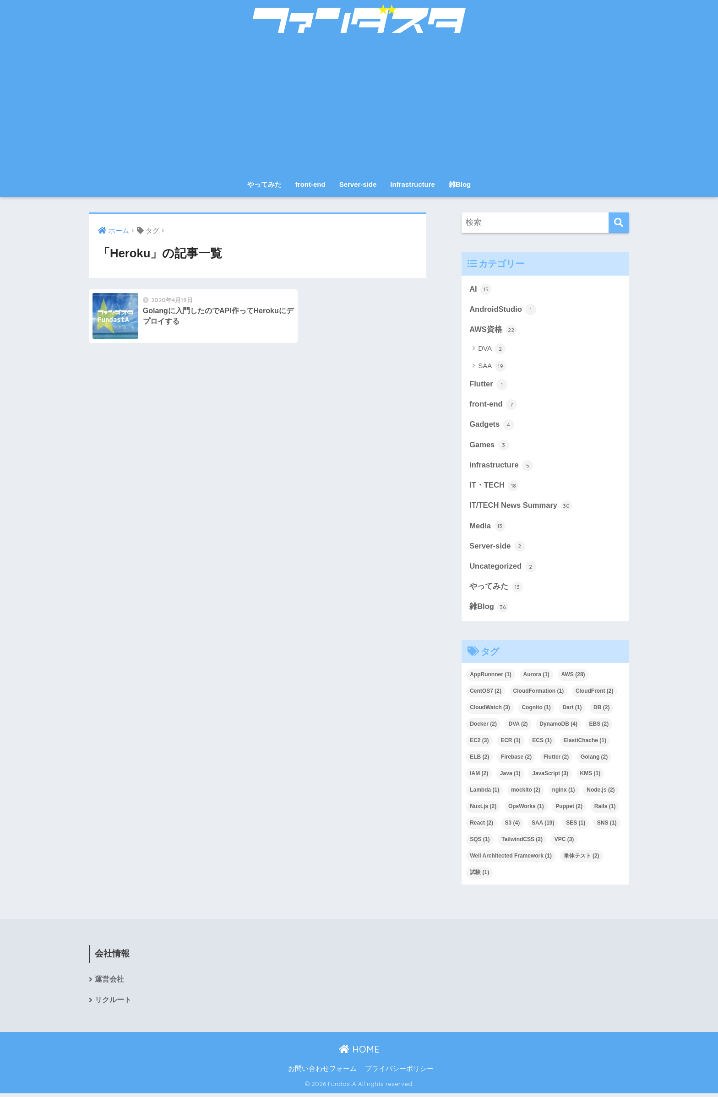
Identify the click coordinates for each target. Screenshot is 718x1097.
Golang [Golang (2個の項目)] (594, 760)
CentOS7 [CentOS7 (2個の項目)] (485, 694)
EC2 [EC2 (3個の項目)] (479, 744)
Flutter (488, 385)
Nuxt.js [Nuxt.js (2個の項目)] (483, 809)
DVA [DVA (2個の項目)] (518, 727)
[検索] (619, 222)
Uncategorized (503, 569)
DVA (492, 349)
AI (480, 289)
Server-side (358, 184)
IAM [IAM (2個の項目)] (479, 776)
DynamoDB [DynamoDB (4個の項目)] (558, 727)
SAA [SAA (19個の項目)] (543, 826)
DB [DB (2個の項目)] (601, 711)
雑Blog (460, 184)
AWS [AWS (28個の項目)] (573, 678)
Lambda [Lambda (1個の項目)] (484, 793)
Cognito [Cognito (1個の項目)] (536, 711)
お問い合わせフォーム (322, 1072)
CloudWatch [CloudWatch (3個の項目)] (490, 711)
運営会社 (109, 983)
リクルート (113, 1003)
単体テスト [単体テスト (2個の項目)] (581, 859)
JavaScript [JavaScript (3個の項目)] (550, 776)
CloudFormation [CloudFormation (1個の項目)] (538, 694)
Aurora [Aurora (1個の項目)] (536, 678)
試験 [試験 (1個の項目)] (479, 875)
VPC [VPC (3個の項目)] (564, 842)
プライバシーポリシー (399, 1072)
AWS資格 (493, 330)
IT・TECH (494, 487)
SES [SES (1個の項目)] (575, 826)
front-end (310, 184)
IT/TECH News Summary (521, 507)
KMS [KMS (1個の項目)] (590, 776)
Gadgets (492, 425)
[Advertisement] (359, 106)
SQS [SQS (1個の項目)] (480, 842)
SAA (492, 366)
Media (487, 528)
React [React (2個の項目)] (481, 826)
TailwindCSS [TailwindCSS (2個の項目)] (522, 842)
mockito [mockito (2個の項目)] (525, 793)
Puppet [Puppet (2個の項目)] (568, 809)
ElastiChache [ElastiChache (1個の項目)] (585, 744)
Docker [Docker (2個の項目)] (483, 727)
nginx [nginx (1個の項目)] (563, 793)
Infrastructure (412, 184)
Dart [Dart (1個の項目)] (572, 711)
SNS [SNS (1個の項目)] (607, 826)
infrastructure (501, 467)
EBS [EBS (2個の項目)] (599, 727)
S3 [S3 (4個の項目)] (512, 826)
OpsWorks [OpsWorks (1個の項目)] (526, 809)
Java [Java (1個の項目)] (510, 776)
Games (489, 446)
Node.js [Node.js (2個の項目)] (601, 793)
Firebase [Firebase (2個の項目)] (516, 760)
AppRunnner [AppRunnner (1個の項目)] (490, 678)
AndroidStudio (503, 309)
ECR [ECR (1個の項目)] (510, 744)
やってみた (264, 184)
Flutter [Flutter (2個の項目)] (556, 760)
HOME (359, 1053)
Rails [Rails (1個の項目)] (605, 809)
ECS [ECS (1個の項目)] (542, 744)
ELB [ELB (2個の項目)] (479, 760)
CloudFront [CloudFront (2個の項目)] (595, 694)
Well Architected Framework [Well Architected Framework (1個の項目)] (511, 859)
